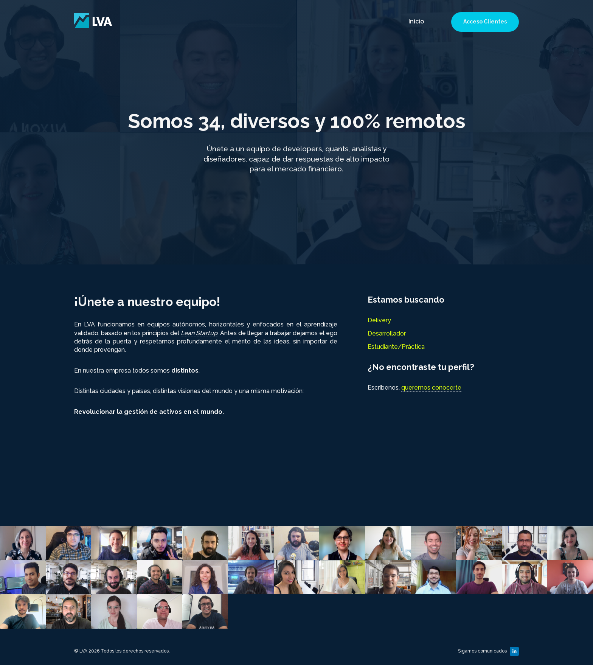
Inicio (416, 21)
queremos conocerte (431, 387)
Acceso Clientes (485, 22)
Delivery (379, 320)
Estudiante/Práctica (396, 346)
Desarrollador (387, 333)
